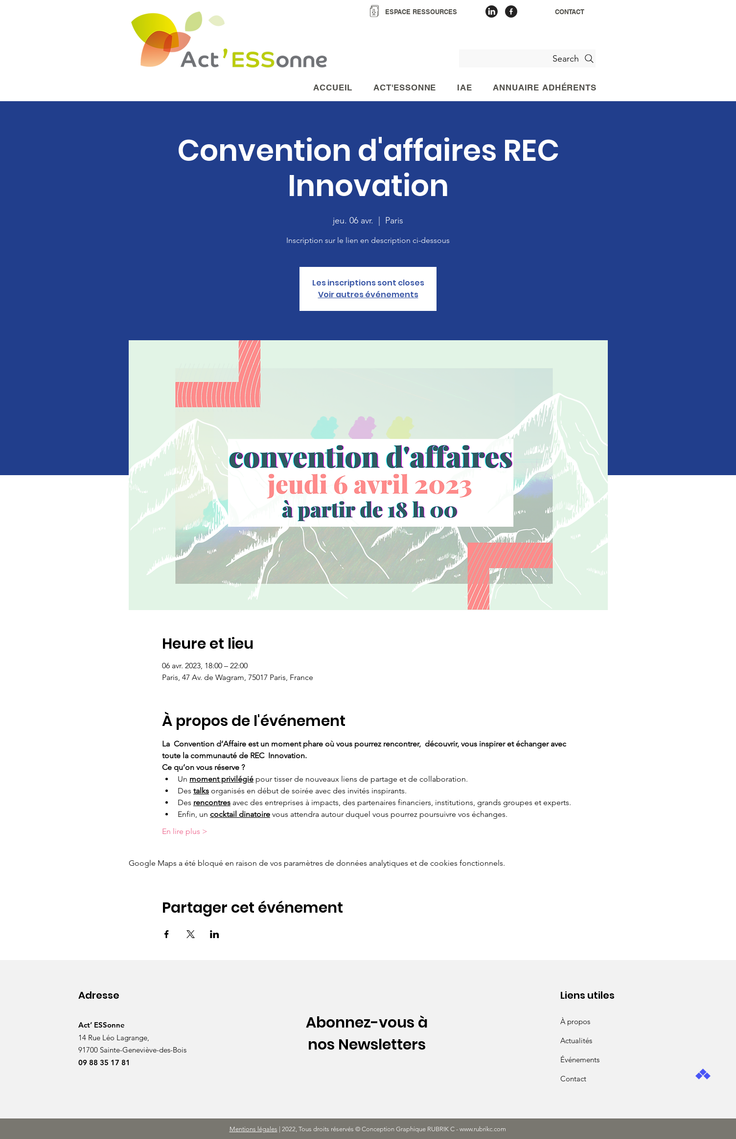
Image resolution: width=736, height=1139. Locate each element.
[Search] (527, 58)
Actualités (576, 1040)
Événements (579, 1059)
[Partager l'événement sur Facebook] (166, 934)
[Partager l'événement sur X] (190, 934)
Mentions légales (253, 1129)
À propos (575, 1021)
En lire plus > (184, 831)
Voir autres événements (368, 294)
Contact (573, 1078)
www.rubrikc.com (483, 1129)
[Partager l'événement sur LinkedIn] (214, 934)
